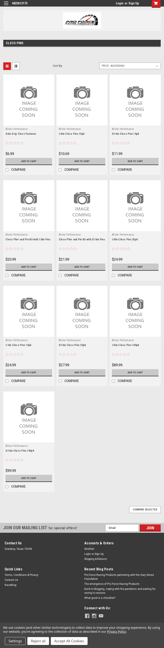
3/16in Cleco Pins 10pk (125, 133)
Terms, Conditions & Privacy (21, 574)
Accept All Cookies (69, 641)
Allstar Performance (16, 129)
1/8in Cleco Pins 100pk (125, 345)
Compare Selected (145, 509)
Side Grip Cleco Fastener (20, 133)
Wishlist (89, 548)
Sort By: (58, 65)
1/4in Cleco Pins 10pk (18, 345)
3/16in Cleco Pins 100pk (19, 450)
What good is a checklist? (99, 597)
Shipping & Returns (95, 559)
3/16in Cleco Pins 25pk (72, 345)
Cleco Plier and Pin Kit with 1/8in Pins (27, 239)
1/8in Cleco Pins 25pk (125, 239)
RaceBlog (10, 585)
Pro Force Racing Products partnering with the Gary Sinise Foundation (119, 576)
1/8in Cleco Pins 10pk (72, 133)
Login (119, 3)
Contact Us (11, 580)
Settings (15, 641)
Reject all (38, 641)
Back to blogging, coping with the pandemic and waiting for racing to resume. (119, 590)
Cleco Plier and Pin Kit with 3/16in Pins (82, 239)
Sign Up (134, 3)
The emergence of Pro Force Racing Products (111, 583)
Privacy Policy (116, 631)
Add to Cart (28, 161)
